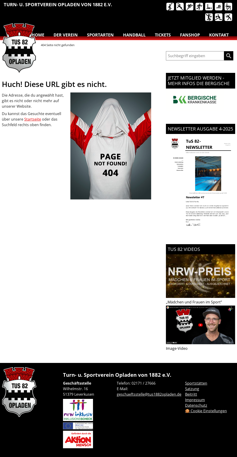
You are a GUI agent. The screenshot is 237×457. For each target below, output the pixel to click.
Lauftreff (199, 7)
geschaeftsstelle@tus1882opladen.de (149, 394)
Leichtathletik (190, 7)
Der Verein (66, 35)
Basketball (170, 7)
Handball (180, 7)
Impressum (195, 399)
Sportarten (100, 35)
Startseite (32, 119)
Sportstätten (196, 383)
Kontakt (219, 35)
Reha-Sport (209, 7)
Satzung (192, 388)
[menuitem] (170, 7)
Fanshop (190, 35)
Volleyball (219, 17)
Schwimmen (219, 7)
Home (38, 35)
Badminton (228, 17)
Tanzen (209, 17)
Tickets (163, 35)
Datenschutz (196, 405)
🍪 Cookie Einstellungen (206, 410)
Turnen (228, 7)
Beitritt (191, 394)
